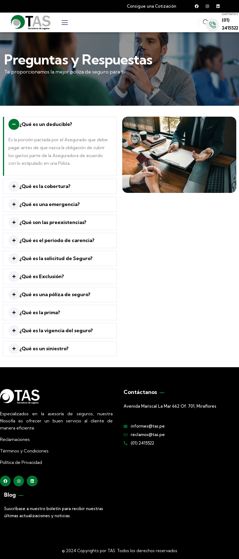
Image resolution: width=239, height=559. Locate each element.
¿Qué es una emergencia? (49, 204)
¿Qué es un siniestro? (43, 348)
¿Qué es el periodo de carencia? (56, 240)
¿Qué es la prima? (39, 312)
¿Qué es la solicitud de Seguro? (55, 258)
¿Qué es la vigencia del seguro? (56, 330)
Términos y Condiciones (24, 451)
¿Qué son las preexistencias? (52, 222)
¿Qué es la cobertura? (44, 186)
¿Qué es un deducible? (45, 124)
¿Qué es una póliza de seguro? (54, 294)
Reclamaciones (15, 439)
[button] (59, 124)
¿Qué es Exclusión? (41, 276)
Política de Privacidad (21, 462)
